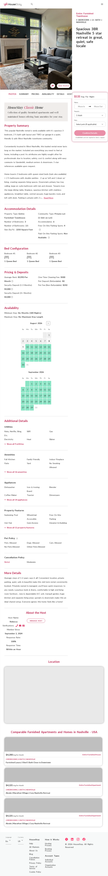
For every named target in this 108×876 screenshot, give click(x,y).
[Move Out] (98, 106)
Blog (31, 854)
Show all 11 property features (19, 527)
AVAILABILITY (48, 94)
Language (8, 837)
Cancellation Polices (34, 859)
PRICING (35, 94)
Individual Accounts (49, 861)
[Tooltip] (40, 229)
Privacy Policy (35, 863)
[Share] (52, 85)
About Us (33, 850)
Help (31, 843)
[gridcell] (45, 335)
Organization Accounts (50, 866)
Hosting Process (48, 844)
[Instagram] (78, 839)
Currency (21, 837)
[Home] (13, 4)
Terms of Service (33, 867)
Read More (48, 198)
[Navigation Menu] (102, 4)
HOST (69, 94)
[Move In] (81, 106)
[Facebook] (84, 839)
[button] (48, 323)
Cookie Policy (35, 872)
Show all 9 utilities (14, 444)
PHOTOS (12, 94)
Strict (7, 562)
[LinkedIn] (72, 839)
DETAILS (60, 94)
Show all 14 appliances (15, 500)
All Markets (34, 847)
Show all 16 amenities (15, 472)
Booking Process (48, 850)
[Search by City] (31, 4)
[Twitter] (66, 839)
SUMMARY (24, 94)
